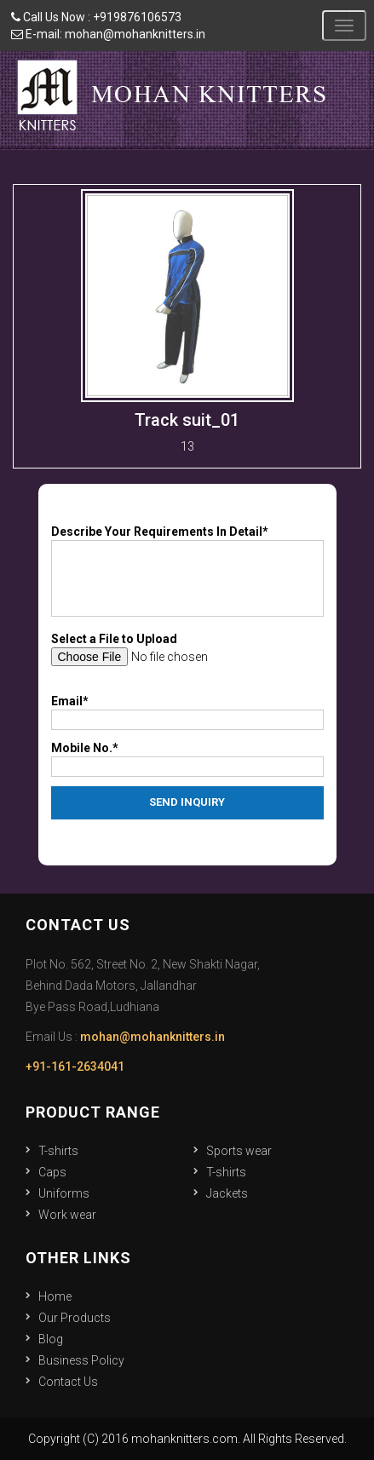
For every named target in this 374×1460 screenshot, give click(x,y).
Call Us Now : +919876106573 (96, 17)
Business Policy (81, 1360)
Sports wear (239, 1151)
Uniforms (63, 1193)
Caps (52, 1172)
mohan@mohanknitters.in (152, 1036)
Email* (70, 701)
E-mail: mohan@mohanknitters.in (108, 34)
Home (55, 1296)
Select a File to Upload (114, 639)
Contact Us (68, 1381)
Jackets (227, 1193)
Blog (50, 1339)
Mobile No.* (84, 748)
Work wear (67, 1214)
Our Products (74, 1318)
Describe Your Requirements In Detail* (159, 531)
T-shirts (58, 1151)
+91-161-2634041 (75, 1066)
